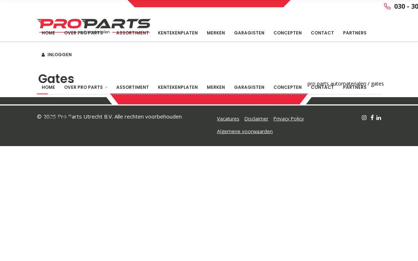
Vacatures (228, 118)
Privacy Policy (288, 118)
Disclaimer (256, 118)
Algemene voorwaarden (245, 131)
